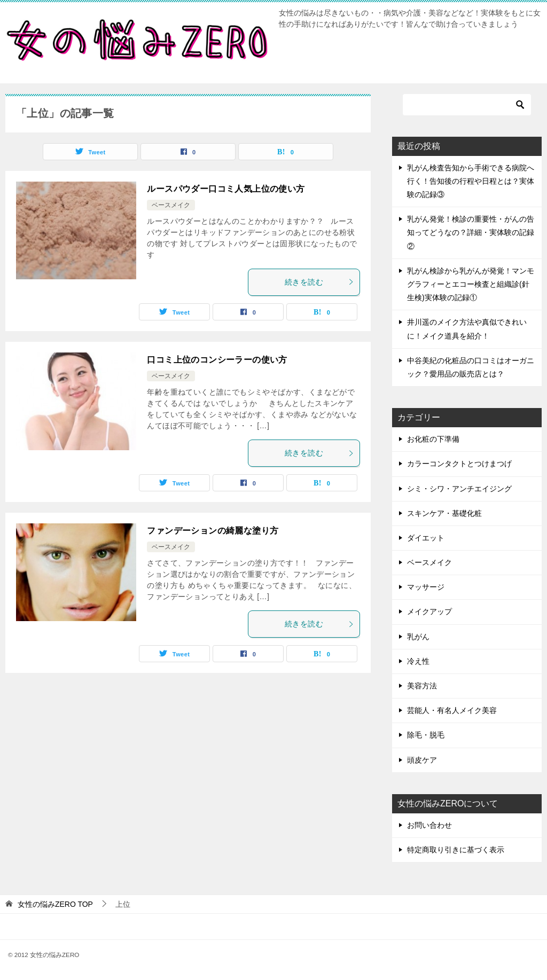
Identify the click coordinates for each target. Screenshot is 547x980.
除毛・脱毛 (425, 735)
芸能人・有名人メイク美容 (452, 710)
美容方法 (422, 685)
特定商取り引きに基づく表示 (455, 849)
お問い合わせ (429, 825)
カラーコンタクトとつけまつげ (459, 463)
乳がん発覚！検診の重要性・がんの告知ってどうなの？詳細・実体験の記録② (470, 232)
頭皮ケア (422, 760)
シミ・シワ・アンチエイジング (459, 488)
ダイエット (425, 538)
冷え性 (418, 661)
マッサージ (425, 587)
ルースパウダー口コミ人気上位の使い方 (225, 188)
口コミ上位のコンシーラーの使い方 (217, 359)
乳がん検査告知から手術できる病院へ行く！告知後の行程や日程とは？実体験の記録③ (470, 181)
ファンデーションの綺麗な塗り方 (212, 530)
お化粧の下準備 (433, 439)
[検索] (467, 104)
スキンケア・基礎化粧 (444, 513)
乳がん (418, 636)
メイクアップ (429, 611)
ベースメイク (171, 205)
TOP (55, 904)
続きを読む (319, 282)
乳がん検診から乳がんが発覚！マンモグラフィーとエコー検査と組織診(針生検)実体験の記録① (470, 284)
